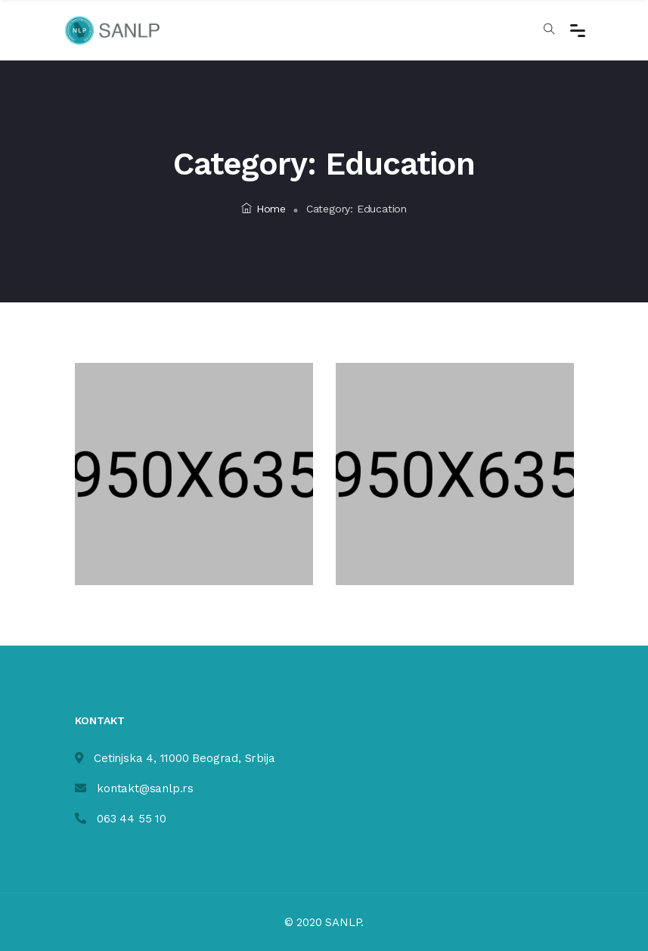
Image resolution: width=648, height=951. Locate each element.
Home (263, 209)
